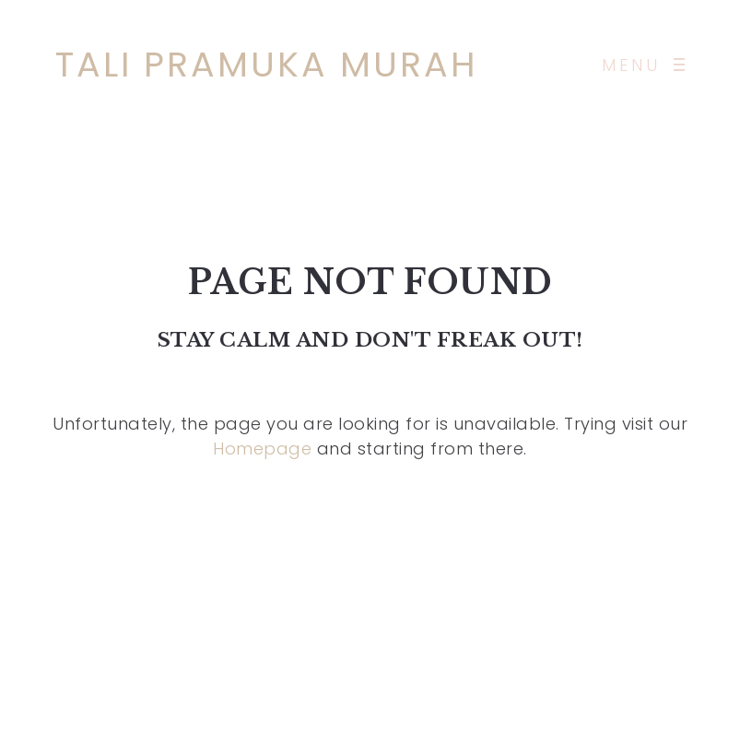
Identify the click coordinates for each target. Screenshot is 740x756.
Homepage (262, 448)
